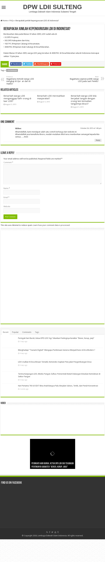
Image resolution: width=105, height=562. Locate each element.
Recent (5, 355)
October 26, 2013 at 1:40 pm (91, 128)
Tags (37, 355)
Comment (8, 162)
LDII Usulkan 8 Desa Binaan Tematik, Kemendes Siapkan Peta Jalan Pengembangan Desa (54, 384)
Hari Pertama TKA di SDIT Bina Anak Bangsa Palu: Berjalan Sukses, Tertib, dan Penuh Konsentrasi (58, 408)
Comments (26, 355)
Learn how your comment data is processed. (51, 225)
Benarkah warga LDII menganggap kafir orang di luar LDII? (17, 98)
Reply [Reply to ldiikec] (98, 140)
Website (6, 206)
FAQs (11, 20)
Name (6, 188)
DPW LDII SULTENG (52, 6)
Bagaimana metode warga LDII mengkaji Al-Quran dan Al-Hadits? (21, 80)
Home (4, 20)
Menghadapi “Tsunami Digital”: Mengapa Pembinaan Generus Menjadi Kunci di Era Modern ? (56, 373)
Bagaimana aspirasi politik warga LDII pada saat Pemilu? (84, 79)
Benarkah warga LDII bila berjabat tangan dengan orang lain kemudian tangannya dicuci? (83, 100)
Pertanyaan (12, 70)
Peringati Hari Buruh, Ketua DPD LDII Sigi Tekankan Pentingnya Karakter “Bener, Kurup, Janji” (56, 361)
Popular (15, 355)
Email (6, 197)
